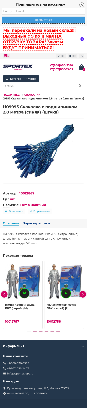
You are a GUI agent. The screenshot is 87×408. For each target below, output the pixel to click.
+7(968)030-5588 (61, 65)
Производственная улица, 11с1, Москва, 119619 (38, 388)
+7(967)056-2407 (61, 69)
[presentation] (4, 294)
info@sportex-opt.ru (20, 373)
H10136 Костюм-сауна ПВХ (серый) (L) (61, 306)
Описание (11, 223)
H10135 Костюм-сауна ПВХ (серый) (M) (20, 306)
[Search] (43, 85)
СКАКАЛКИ (32, 94)
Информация (43, 346)
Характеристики (36, 223)
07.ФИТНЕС (12, 94)
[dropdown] (6, 56)
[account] (81, 56)
